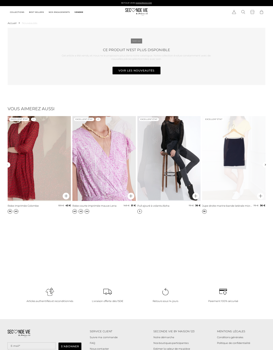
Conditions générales (230, 337)
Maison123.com (144, 3)
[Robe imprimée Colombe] (39, 165)
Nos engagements (59, 12)
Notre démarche (163, 337)
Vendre (79, 12)
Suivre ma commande (104, 337)
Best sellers (36, 12)
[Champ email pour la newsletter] (31, 346)
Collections (17, 12)
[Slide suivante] (265, 165)
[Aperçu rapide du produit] (66, 196)
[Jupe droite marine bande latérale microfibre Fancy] (233, 165)
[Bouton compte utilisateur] (234, 12)
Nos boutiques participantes (171, 342)
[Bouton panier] (261, 12)
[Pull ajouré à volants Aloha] (169, 165)
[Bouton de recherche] (243, 12)
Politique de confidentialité (233, 342)
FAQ (92, 342)
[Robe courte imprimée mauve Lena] (104, 165)
